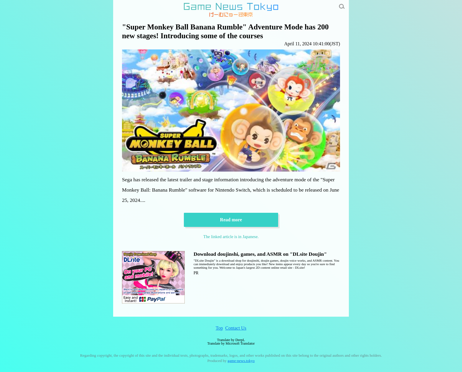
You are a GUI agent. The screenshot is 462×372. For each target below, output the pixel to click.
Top (219, 328)
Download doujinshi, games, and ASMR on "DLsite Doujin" (260, 254)
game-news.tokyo (241, 360)
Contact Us (236, 328)
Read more (231, 219)
